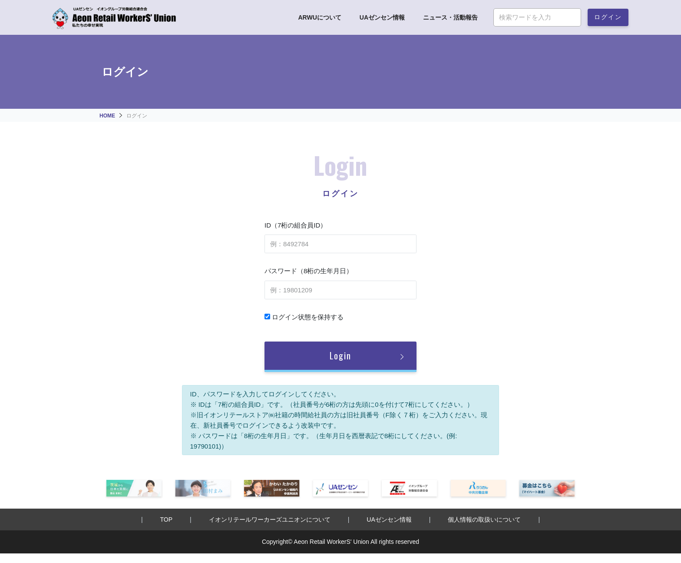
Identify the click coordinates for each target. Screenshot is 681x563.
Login (340, 355)
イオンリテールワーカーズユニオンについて (270, 519)
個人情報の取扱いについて (484, 519)
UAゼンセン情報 (382, 17)
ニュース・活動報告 (450, 17)
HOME (107, 116)
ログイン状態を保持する (304, 317)
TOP (166, 519)
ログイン (608, 16)
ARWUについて (319, 17)
